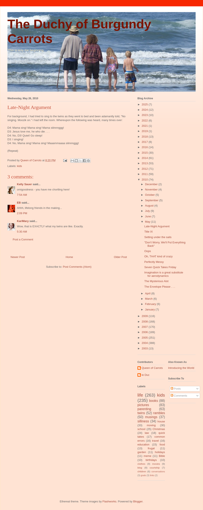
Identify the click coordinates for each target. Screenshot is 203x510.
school (141, 429)
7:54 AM (22, 194)
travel (155, 440)
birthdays (151, 460)
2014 (145, 158)
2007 (145, 326)
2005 (145, 337)
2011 (145, 174)
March (149, 298)
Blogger (138, 501)
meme (147, 456)
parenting (144, 409)
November (152, 189)
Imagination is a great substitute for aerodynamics (163, 274)
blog (139, 467)
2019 (145, 131)
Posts (176, 388)
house (161, 421)
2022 (145, 120)
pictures (143, 405)
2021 (145, 125)
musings (151, 417)
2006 (145, 332)
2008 (145, 321)
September (152, 200)
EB (19, 202)
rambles (159, 413)
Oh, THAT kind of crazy (158, 256)
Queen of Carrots (152, 367)
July (148, 210)
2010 (145, 179)
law (147, 432)
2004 (145, 343)
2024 (145, 109)
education (143, 444)
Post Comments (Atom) (77, 266)
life (140, 395)
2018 (145, 136)
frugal (151, 448)
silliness (143, 421)
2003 (145, 348)
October (150, 194)
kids (19, 166)
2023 (145, 115)
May (148, 221)
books (153, 400)
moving (151, 425)
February (151, 304)
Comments (179, 395)
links (152, 475)
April (148, 293)
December (152, 184)
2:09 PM (22, 213)
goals (143, 475)
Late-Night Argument (156, 226)
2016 (145, 147)
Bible (162, 456)
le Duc (146, 374)
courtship (155, 467)
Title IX (148, 231)
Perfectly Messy (154, 261)
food (162, 444)
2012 (145, 168)
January (150, 309)
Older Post (120, 257)
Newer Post (18, 257)
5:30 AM (22, 231)
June (148, 216)
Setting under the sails (157, 237)
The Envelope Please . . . (159, 286)
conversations (158, 471)
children (141, 471)
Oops (147, 251)
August (149, 205)
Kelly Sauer (24, 184)
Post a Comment (23, 239)
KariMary (23, 221)
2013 (145, 163)
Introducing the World (181, 367)
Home (69, 257)
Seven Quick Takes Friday (160, 267)
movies (156, 463)
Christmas (158, 429)
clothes (141, 463)
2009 (145, 316)
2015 (145, 152)
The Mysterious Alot (156, 281)
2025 (145, 104)
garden (141, 452)
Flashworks (110, 501)
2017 (145, 141)
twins (141, 413)
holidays (160, 452)
